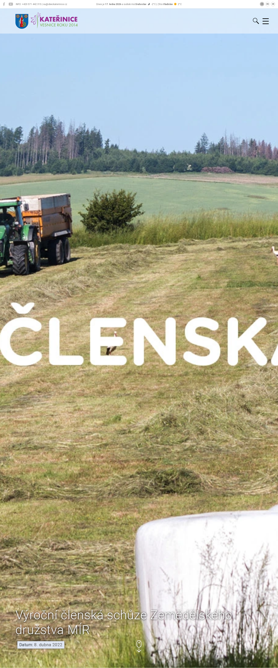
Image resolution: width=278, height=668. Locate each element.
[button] (139, 646)
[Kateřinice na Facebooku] (4, 4)
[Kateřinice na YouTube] (10, 4)
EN (267, 4)
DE (273, 4)
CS (262, 4)
